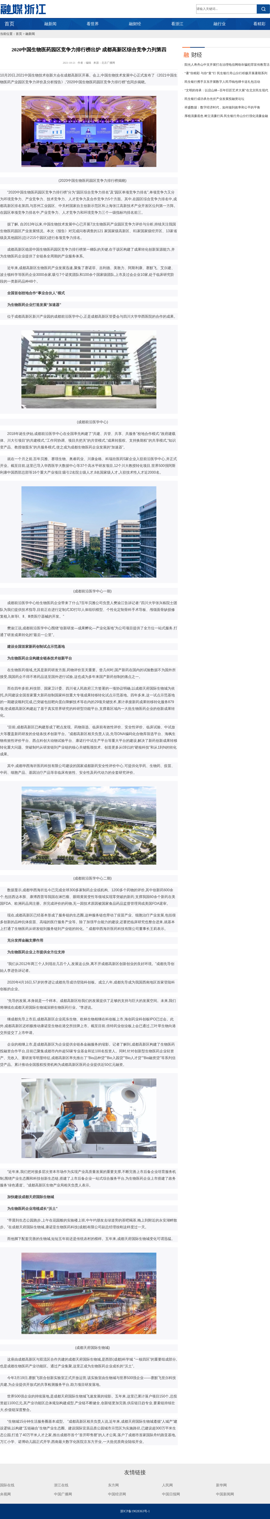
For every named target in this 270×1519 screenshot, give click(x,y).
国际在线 (7, 1485)
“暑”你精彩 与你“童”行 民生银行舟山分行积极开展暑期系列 (225, 73)
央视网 (5, 1494)
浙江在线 (61, 1485)
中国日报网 (171, 1494)
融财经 (135, 24)
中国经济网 (117, 1494)
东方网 (113, 1485)
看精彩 (259, 24)
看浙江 (177, 24)
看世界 (93, 24)
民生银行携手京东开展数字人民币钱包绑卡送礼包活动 (222, 81)
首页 (9, 24)
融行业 (220, 24)
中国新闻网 (225, 1494)
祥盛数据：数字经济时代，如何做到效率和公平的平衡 (222, 107)
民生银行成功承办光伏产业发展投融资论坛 (214, 99)
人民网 (167, 1485)
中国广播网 (63, 1494)
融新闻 (50, 24)
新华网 (221, 1485)
